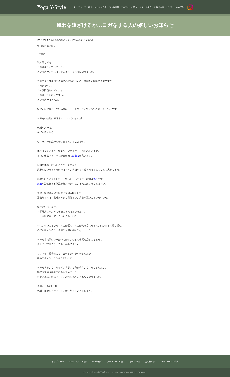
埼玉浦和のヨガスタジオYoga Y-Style (113, 372)
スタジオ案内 (145, 7)
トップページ (80, 7)
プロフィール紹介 (129, 7)
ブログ (42, 54)
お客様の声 (159, 7)
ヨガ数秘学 (114, 7)
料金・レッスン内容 (97, 7)
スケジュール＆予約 (175, 7)
